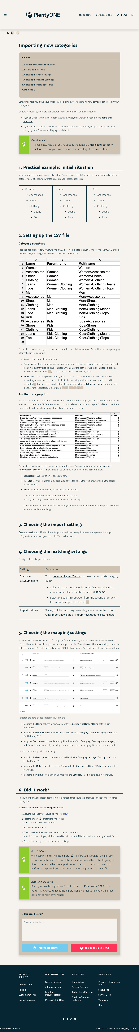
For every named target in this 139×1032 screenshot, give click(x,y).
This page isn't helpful (94, 948)
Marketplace (78, 981)
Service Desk (104, 994)
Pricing (22, 989)
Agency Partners (80, 986)
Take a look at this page (89, 644)
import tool (101, 149)
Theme (122, 14)
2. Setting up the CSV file (33, 69)
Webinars (103, 999)
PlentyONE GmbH (13, 1028)
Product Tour (25, 984)
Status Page (104, 989)
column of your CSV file (67, 576)
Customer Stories (27, 994)
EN (132, 14)
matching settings (92, 383)
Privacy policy (119, 1028)
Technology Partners (82, 992)
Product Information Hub (109, 983)
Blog (100, 1004)
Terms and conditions (104, 1028)
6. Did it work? (28, 89)
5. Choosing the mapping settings (37, 84)
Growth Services (27, 999)
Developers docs (104, 14)
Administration (53, 986)
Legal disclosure (132, 1028)
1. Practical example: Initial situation (38, 64)
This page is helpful (45, 948)
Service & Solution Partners (81, 998)
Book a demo (85, 14)
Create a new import (29, 532)
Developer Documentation (53, 993)
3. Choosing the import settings (36, 74)
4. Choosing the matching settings (38, 79)
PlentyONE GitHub (54, 999)
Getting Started (53, 981)
